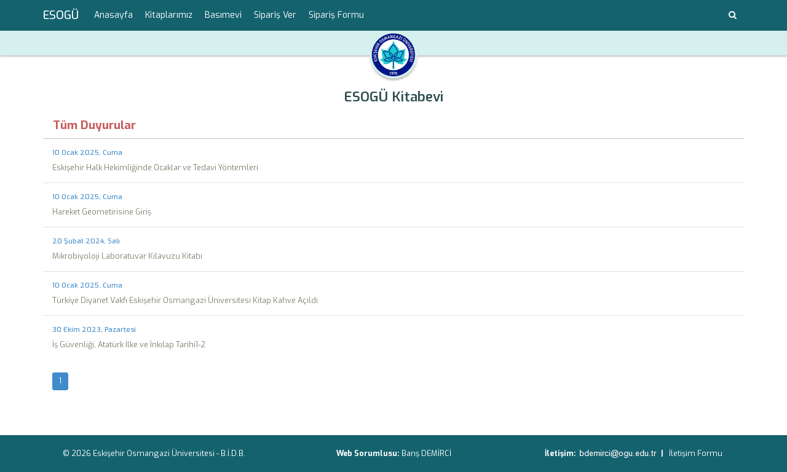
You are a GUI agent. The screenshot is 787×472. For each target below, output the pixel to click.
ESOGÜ (61, 15)
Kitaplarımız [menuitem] (168, 15)
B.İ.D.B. (233, 453)
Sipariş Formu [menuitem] (336, 15)
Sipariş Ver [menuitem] (275, 15)
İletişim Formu (695, 453)
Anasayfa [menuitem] (113, 15)
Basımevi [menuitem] (223, 15)
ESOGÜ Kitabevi (393, 97)
